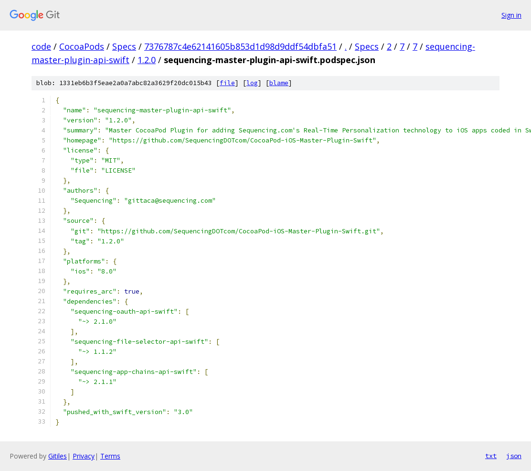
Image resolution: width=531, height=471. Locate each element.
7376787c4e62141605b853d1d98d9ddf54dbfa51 (240, 46)
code (41, 46)
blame (278, 83)
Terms (110, 455)
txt (491, 455)
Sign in (511, 15)
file (227, 83)
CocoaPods (81, 46)
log (252, 83)
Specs (124, 46)
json (513, 455)
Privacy (84, 455)
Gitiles (57, 455)
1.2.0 (147, 60)
